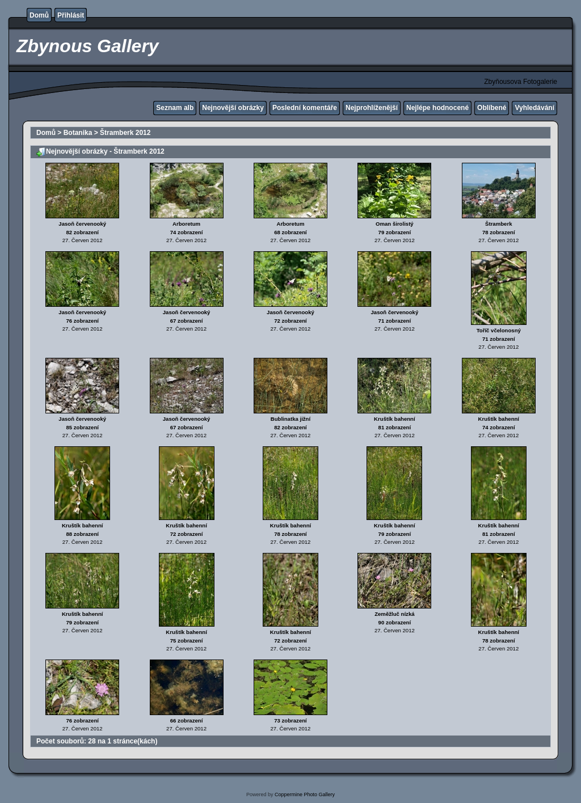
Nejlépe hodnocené (437, 108)
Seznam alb (174, 108)
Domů (39, 15)
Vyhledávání (534, 108)
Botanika (78, 133)
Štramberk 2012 (125, 133)
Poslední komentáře (304, 108)
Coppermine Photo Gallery (305, 794)
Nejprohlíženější (372, 108)
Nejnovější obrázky (233, 108)
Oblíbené (491, 108)
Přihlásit (70, 15)
